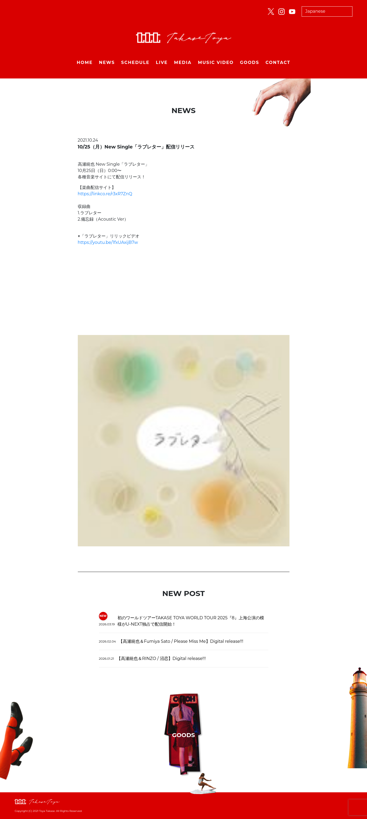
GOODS (249, 62)
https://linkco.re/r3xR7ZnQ (105, 193)
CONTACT (277, 62)
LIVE (162, 62)
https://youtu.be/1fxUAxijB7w (108, 242)
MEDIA (183, 62)
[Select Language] (327, 11)
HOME (85, 62)
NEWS (107, 62)
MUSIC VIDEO (216, 62)
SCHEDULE (135, 62)
